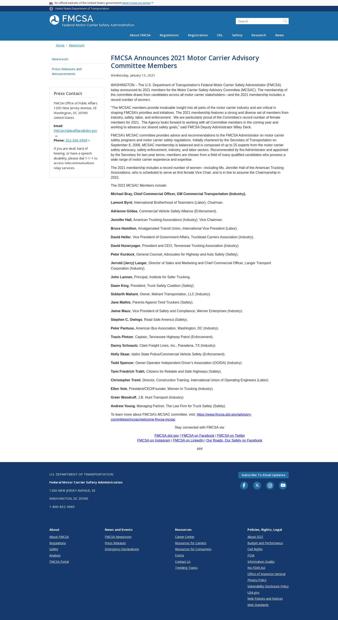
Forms (179, 555)
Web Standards (258, 605)
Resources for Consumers (193, 549)
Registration (198, 35)
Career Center (184, 537)
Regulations (169, 35)
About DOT (255, 537)
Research (259, 35)
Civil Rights (255, 549)
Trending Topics (186, 568)
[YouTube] (283, 485)
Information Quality (261, 562)
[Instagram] (270, 486)
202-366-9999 (77, 140)
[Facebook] (244, 485)
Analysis (55, 555)
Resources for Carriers (190, 543)
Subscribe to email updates (263, 475)
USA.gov (253, 592)
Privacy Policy (256, 580)
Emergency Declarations (122, 549)
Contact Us (183, 562)
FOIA (250, 555)
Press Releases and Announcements (66, 71)
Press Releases (115, 543)
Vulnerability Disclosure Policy (268, 586)
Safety (237, 35)
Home (60, 45)
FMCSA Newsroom (118, 537)
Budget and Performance (265, 543)
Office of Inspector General (266, 574)
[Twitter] (257, 485)
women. (144, 99)
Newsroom (76, 45)
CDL (220, 35)
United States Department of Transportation (82, 8)
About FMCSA (140, 35)
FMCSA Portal (59, 562)
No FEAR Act (256, 568)
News (279, 35)
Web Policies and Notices (265, 598)
